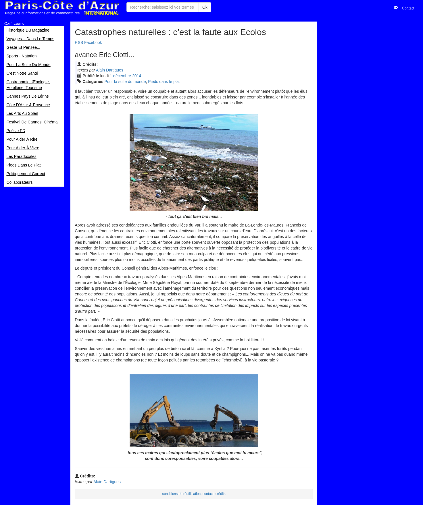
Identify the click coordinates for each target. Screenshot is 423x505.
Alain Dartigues (109, 70)
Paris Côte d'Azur (61, 8)
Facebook (93, 42)
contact (208, 494)
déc (122, 75)
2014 (136, 75)
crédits (221, 494)
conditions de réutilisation (181, 494)
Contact (406, 7)
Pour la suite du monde (125, 81)
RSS (79, 42)
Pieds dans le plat (164, 81)
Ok (204, 7)
